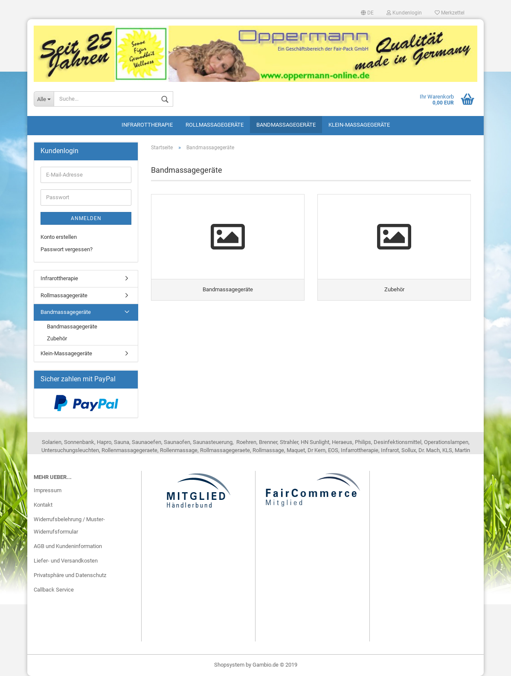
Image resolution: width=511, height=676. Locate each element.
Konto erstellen (59, 237)
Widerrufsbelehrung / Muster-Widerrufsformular (69, 525)
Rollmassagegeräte (215, 125)
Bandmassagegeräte (286, 125)
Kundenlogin (404, 13)
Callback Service (54, 589)
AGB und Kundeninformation (68, 546)
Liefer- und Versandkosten (66, 560)
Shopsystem (229, 664)
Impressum (47, 490)
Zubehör (57, 338)
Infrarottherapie (147, 125)
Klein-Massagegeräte (359, 125)
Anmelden (86, 218)
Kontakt (43, 505)
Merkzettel (450, 13)
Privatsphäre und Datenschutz (70, 575)
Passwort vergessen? (67, 249)
